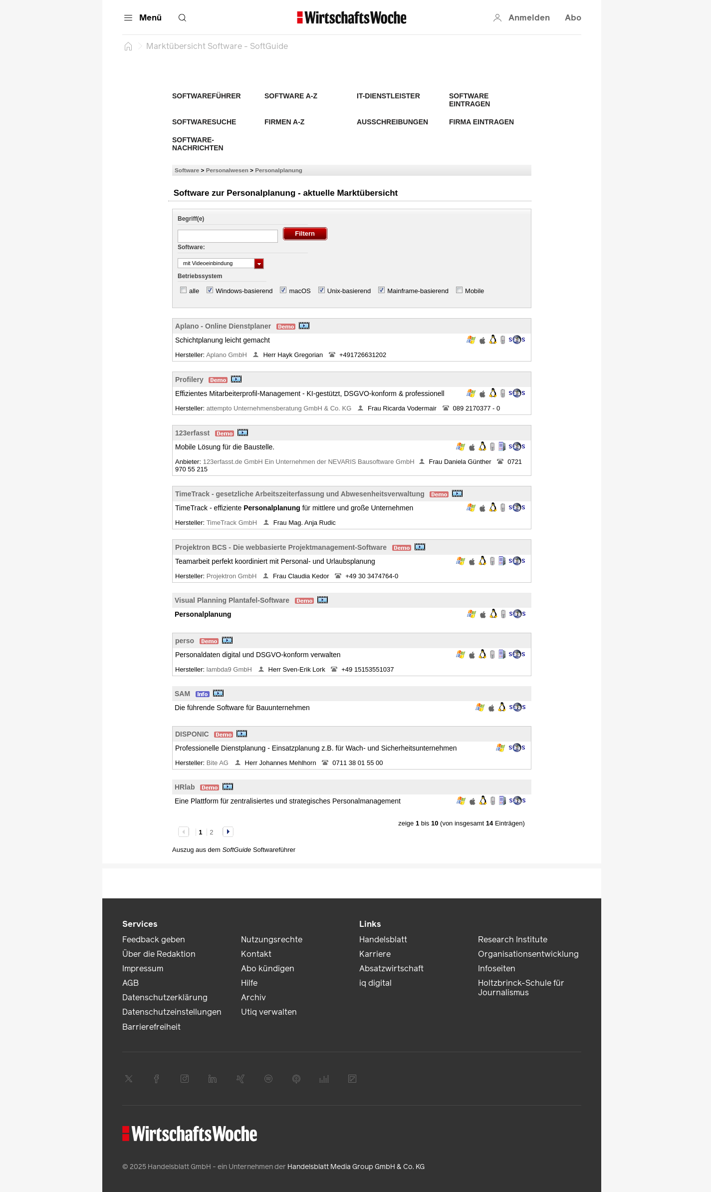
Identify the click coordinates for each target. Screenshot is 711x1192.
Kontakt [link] (256, 954)
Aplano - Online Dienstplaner (223, 326)
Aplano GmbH (227, 355)
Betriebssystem (200, 276)
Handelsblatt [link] (383, 939)
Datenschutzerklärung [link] (165, 997)
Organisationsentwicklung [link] (528, 954)
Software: (191, 247)
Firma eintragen (481, 122)
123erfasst (192, 433)
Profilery (189, 380)
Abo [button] (573, 17)
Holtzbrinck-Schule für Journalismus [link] (521, 987)
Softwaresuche (204, 122)
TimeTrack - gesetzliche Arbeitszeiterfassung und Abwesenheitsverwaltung (300, 494)
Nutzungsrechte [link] (271, 939)
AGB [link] (130, 983)
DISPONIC (192, 734)
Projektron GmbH (232, 576)
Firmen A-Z (284, 122)
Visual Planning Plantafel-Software (232, 600)
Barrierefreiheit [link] (151, 1027)
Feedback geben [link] (153, 939)
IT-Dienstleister (388, 96)
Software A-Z (290, 96)
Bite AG (219, 763)
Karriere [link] (375, 954)
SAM (182, 694)
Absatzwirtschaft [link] (391, 968)
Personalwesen (227, 170)
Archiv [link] (253, 997)
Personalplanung (278, 170)
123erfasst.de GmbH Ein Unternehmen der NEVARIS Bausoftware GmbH (309, 461)
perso (184, 641)
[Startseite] (128, 46)
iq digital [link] (375, 983)
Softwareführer (206, 96)
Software (187, 170)
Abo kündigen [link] (267, 968)
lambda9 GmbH (230, 669)
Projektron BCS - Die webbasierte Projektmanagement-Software (281, 547)
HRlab (185, 787)
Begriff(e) (191, 218)
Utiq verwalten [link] (269, 1012)
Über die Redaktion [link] (159, 954)
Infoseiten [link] (496, 968)
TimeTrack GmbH (233, 522)
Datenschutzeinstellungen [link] (172, 1012)
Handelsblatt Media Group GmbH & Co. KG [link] (356, 1167)
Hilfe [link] (249, 983)
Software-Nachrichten (198, 144)
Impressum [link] (142, 968)
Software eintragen (469, 100)
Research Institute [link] (512, 939)
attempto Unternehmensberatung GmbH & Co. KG (280, 408)
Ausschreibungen (392, 122)
